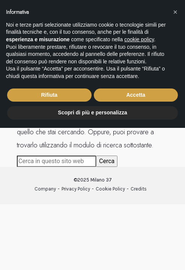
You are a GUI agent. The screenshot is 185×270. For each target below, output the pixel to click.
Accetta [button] (135, 95)
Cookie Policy (110, 189)
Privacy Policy (76, 189)
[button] (175, 12)
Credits (139, 189)
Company (45, 189)
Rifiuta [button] (49, 95)
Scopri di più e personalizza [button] (92, 113)
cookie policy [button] (139, 39)
